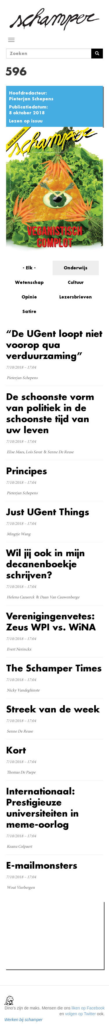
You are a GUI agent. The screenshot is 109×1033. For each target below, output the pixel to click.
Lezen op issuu (25, 121)
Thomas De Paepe (21, 773)
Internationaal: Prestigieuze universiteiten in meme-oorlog (42, 807)
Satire (29, 311)
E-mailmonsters (41, 865)
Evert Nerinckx (19, 650)
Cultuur (76, 282)
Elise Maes (15, 452)
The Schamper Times (54, 668)
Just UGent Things (47, 512)
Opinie (29, 297)
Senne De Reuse (60, 452)
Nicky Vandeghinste (23, 691)
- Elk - (29, 268)
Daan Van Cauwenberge (59, 597)
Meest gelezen (25, 919)
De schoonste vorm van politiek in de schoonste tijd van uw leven (50, 413)
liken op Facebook (88, 1008)
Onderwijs (75, 268)
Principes (26, 471)
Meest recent (57, 919)
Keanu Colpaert (19, 847)
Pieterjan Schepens (31, 99)
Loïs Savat (34, 452)
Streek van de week (53, 709)
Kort (16, 750)
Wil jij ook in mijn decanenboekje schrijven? (45, 564)
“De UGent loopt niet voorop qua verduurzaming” (54, 344)
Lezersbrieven (75, 297)
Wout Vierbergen (21, 888)
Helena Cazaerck (20, 597)
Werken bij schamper (23, 1019)
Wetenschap (29, 282)
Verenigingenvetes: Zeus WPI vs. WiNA (51, 621)
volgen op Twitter (80, 1013)
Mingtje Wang (19, 534)
